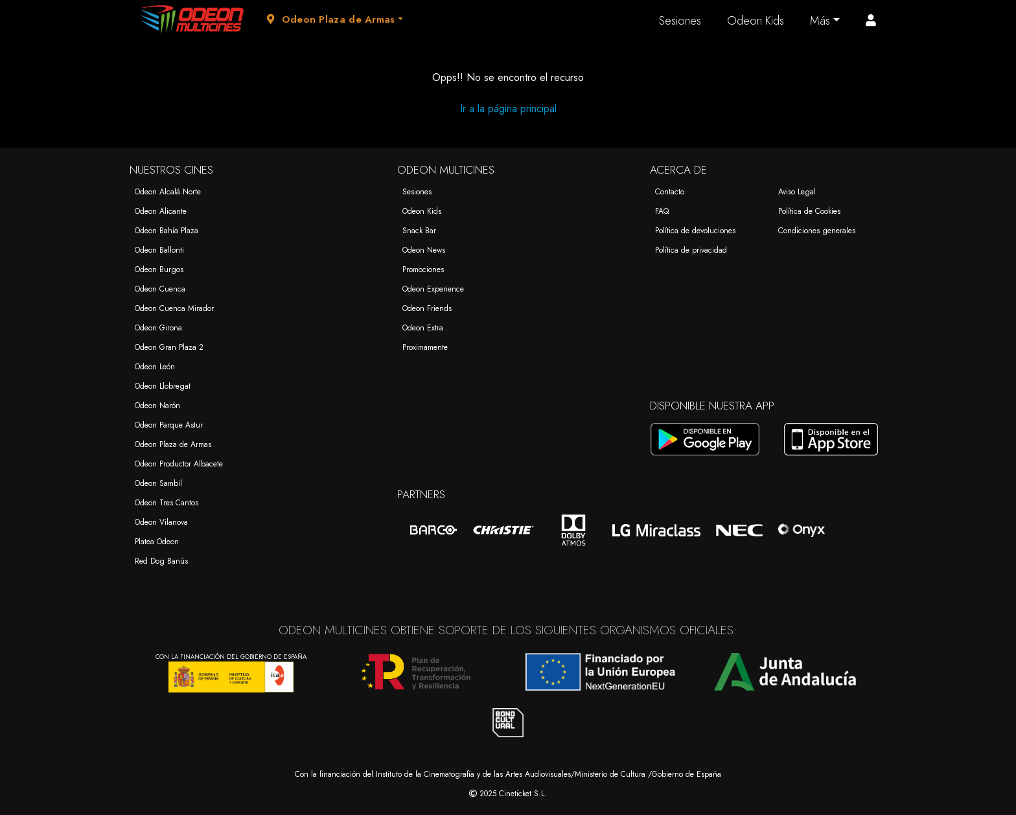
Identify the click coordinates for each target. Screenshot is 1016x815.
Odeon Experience (433, 289)
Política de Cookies (809, 211)
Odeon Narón (157, 405)
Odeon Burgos (159, 269)
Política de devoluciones (695, 230)
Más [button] (820, 20)
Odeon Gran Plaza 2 (169, 347)
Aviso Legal (797, 192)
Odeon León (155, 367)
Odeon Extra (422, 328)
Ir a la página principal (508, 108)
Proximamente (425, 347)
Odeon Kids (755, 20)
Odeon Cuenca (160, 289)
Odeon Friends (427, 308)
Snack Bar (419, 230)
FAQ (662, 211)
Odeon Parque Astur (169, 425)
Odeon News (423, 250)
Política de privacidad (691, 250)
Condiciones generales (816, 230)
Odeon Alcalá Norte (168, 192)
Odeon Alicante (161, 211)
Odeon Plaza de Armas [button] (331, 19)
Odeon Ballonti (159, 250)
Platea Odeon (157, 541)
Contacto (669, 192)
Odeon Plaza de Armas (173, 444)
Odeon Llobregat (162, 386)
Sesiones (680, 20)
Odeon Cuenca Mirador (174, 308)
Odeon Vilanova (161, 522)
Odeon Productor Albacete (179, 464)
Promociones (423, 269)
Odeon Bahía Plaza (166, 230)
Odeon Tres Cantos (166, 503)
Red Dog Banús (161, 561)
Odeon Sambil (158, 483)
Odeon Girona (158, 328)
